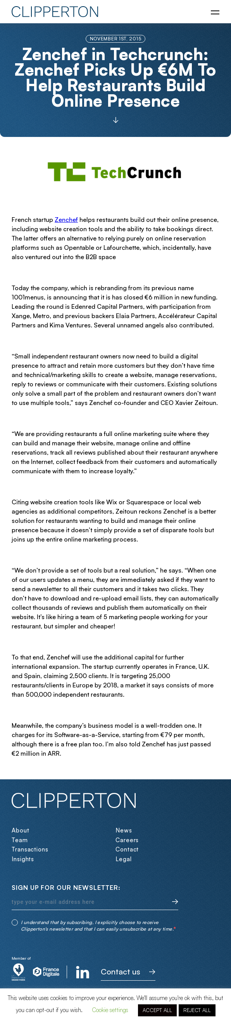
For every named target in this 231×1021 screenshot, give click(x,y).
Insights (23, 859)
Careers (127, 840)
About (20, 830)
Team (20, 840)
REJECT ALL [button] (197, 1010)
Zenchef (66, 219)
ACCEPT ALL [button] (157, 1010)
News (124, 830)
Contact (127, 849)
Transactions (30, 849)
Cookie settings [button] (110, 1010)
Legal (124, 859)
